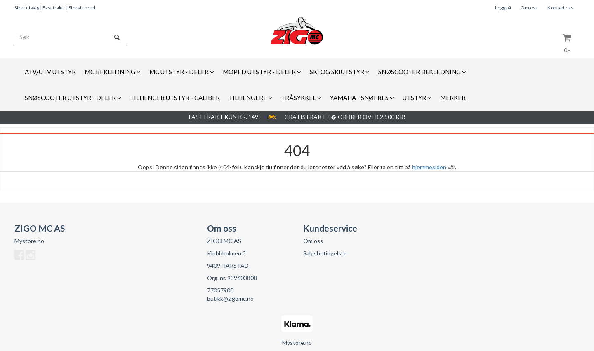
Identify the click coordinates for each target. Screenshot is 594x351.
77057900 (220, 290)
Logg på (503, 8)
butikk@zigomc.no (230, 298)
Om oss (529, 8)
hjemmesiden (429, 167)
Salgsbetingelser (324, 253)
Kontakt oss (560, 8)
